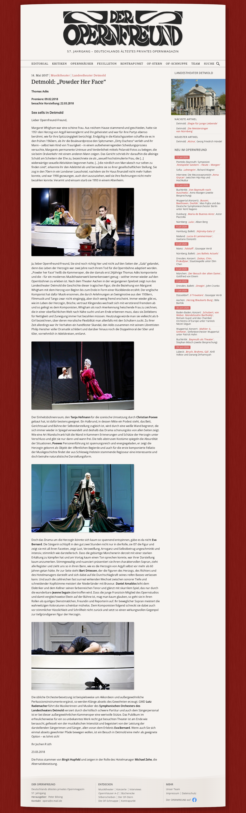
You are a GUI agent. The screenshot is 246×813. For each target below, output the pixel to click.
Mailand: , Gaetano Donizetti (194, 238)
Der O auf (178, 799)
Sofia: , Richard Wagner (195, 169)
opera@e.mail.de (52, 800)
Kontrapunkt (131, 63)
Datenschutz (189, 793)
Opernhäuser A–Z (108, 793)
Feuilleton (107, 63)
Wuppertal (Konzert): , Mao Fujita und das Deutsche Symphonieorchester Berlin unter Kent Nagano (198, 205)
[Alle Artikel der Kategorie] (198, 97)
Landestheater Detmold (89, 75)
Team (195, 63)
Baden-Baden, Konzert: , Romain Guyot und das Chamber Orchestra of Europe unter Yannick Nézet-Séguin (197, 318)
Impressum (172, 793)
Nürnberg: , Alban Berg (192, 222)
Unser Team (173, 789)
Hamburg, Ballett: (195, 231)
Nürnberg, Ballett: (197, 253)
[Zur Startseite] (123, 28)
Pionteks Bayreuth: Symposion (198, 163)
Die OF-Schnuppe (108, 801)
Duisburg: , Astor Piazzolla (199, 215)
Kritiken (59, 63)
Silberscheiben (106, 797)
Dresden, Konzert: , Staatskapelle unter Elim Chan (196, 261)
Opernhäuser (82, 63)
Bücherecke (128, 793)
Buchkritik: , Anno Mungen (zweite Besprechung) (194, 192)
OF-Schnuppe (177, 63)
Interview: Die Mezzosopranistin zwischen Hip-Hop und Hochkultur (197, 177)
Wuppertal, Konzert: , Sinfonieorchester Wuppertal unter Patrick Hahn (197, 331)
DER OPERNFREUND (43, 784)
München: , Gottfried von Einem (198, 275)
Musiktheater (60, 75)
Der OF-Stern (125, 797)
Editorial (39, 63)
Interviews (135, 789)
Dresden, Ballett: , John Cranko (198, 285)
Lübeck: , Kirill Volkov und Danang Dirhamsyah (195, 353)
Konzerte (121, 789)
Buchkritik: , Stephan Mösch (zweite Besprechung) (196, 341)
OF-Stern (154, 63)
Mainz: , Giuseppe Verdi (194, 248)
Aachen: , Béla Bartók (197, 302)
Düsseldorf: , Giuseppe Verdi (199, 295)
